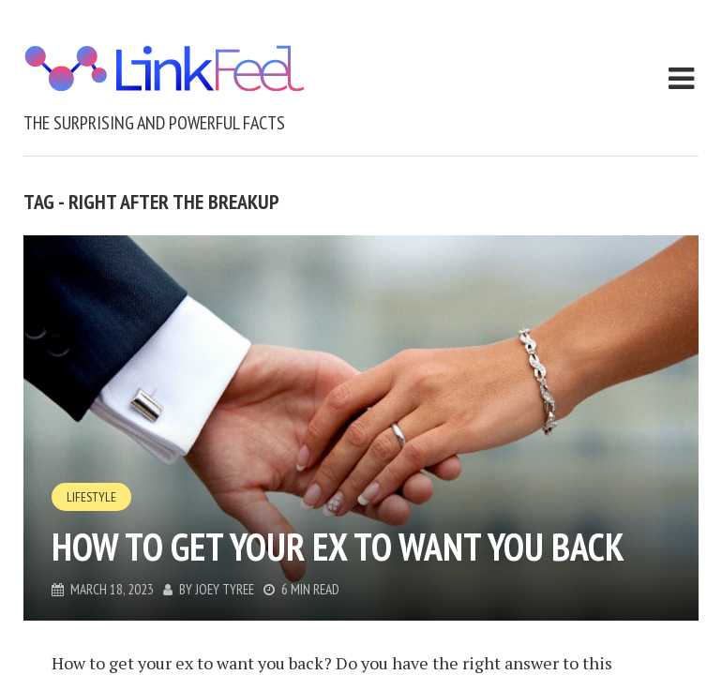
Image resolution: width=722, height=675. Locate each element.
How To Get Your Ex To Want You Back (338, 546)
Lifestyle (91, 496)
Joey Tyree (224, 589)
